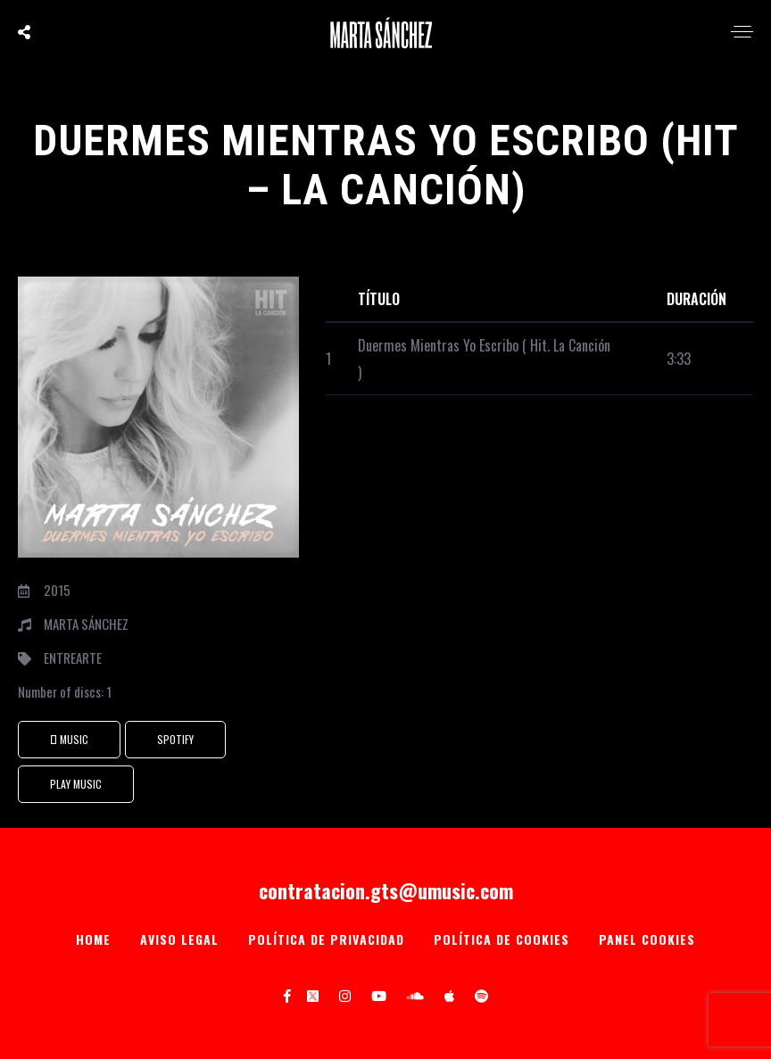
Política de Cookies (501, 939)
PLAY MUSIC (76, 783)
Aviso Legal (179, 939)
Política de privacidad (326, 939)
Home (93, 939)
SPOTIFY (175, 739)
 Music (69, 739)
